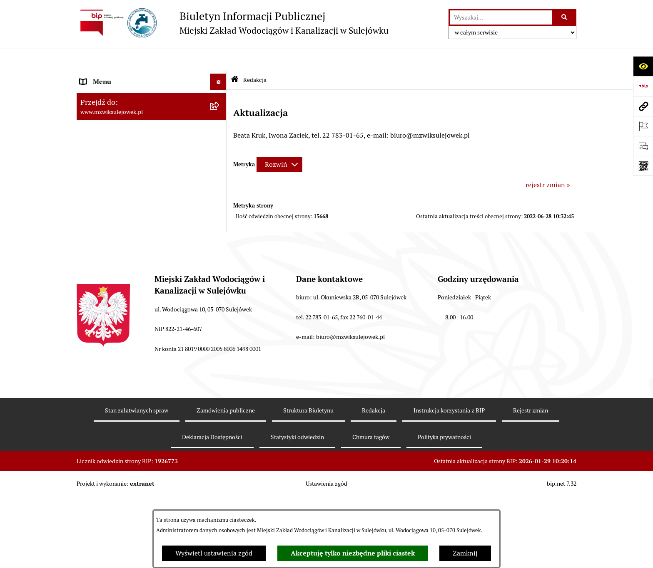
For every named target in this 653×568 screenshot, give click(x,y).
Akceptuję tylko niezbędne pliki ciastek (353, 553)
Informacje (96, 153)
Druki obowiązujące (109, 169)
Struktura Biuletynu (308, 486)
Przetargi (93, 219)
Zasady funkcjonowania (115, 93)
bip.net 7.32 (561, 559)
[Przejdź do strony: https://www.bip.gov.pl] (643, 86)
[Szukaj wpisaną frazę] (564, 17)
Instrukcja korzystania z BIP (449, 486)
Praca (88, 236)
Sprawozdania (101, 253)
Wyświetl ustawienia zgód (213, 553)
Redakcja (373, 486)
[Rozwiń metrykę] (279, 142)
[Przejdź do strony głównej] (233, 22)
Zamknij (465, 553)
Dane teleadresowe (108, 76)
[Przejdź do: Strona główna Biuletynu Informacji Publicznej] (235, 58)
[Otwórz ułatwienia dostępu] (643, 66)
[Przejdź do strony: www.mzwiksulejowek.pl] (643, 106)
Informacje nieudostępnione (122, 203)
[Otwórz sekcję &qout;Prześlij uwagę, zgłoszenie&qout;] (643, 146)
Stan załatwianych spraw (136, 486)
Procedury (95, 186)
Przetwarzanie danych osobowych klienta (141, 269)
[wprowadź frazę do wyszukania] (501, 17)
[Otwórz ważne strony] (643, 126)
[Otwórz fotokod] (643, 166)
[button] (220, 93)
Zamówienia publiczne (226, 486)
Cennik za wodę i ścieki (114, 109)
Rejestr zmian (530, 486)
